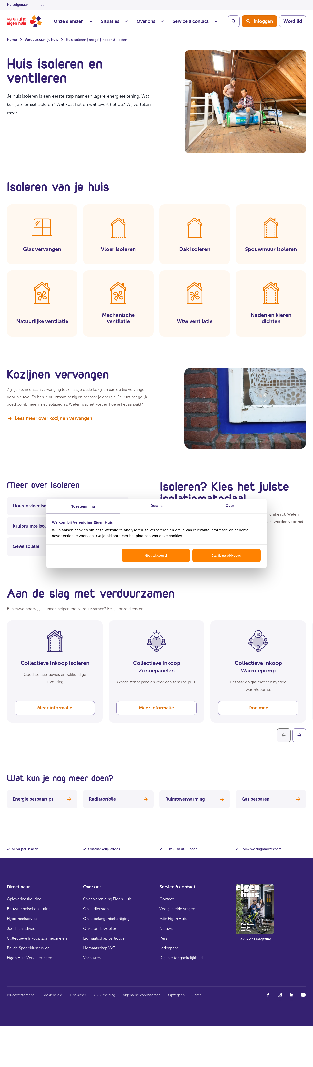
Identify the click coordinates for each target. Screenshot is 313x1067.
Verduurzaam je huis (41, 40)
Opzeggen (176, 995)
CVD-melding (104, 995)
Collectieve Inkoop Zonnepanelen (37, 938)
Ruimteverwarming (194, 799)
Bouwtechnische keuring (29, 909)
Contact (166, 899)
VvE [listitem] (43, 5)
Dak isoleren (194, 249)
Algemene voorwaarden (141, 995)
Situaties (114, 21)
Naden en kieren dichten (271, 318)
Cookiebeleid (52, 995)
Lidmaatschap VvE (99, 948)
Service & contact (195, 21)
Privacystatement (20, 995)
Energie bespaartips (42, 799)
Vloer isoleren (118, 249)
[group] (259, 21)
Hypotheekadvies (22, 918)
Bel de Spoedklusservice (28, 948)
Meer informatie (54, 708)
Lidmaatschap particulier (104, 938)
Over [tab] (230, 505)
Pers (163, 938)
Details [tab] (156, 505)
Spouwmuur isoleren (271, 249)
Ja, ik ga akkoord (227, 555)
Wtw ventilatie (194, 321)
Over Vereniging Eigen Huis (107, 899)
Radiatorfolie (118, 799)
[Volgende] (299, 735)
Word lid (292, 21)
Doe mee (258, 708)
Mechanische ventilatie (118, 318)
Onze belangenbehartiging (106, 918)
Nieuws (166, 928)
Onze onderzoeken (100, 928)
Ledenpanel (169, 948)
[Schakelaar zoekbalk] (234, 21)
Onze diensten (73, 21)
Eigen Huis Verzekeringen (29, 957)
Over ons (150, 21)
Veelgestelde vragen (177, 909)
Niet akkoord (156, 555)
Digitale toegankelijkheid (181, 957)
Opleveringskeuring (24, 899)
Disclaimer (78, 995)
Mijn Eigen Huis (173, 918)
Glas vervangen (42, 249)
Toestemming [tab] (83, 506)
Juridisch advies (21, 928)
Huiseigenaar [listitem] (17, 5)
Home (12, 40)
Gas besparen (271, 799)
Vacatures (92, 957)
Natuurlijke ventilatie (42, 321)
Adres (196, 995)
